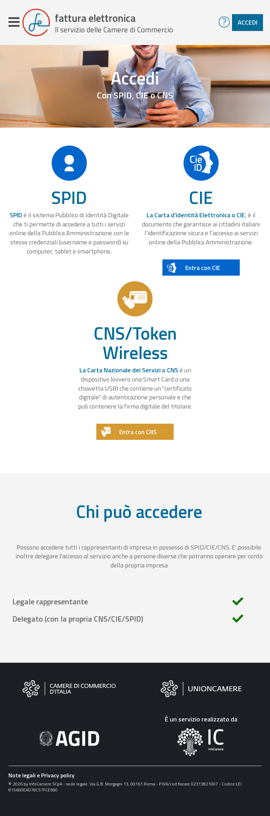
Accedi (247, 22)
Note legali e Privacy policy (41, 775)
